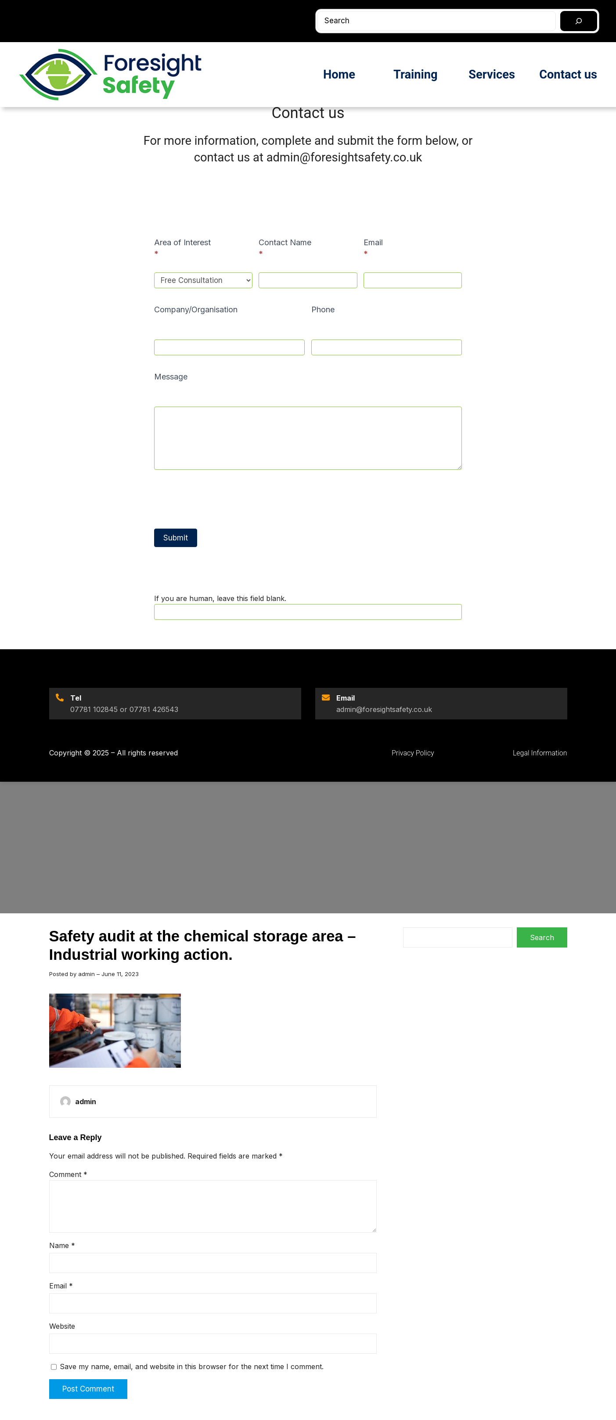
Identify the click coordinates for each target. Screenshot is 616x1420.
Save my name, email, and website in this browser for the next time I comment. (192, 1366)
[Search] (578, 21)
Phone (323, 309)
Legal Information (540, 753)
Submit (175, 537)
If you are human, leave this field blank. (220, 598)
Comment (68, 1174)
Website (62, 1326)
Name (62, 1245)
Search (542, 937)
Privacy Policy (413, 753)
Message (170, 376)
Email (373, 248)
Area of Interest (182, 248)
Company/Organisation (196, 309)
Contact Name (285, 248)
